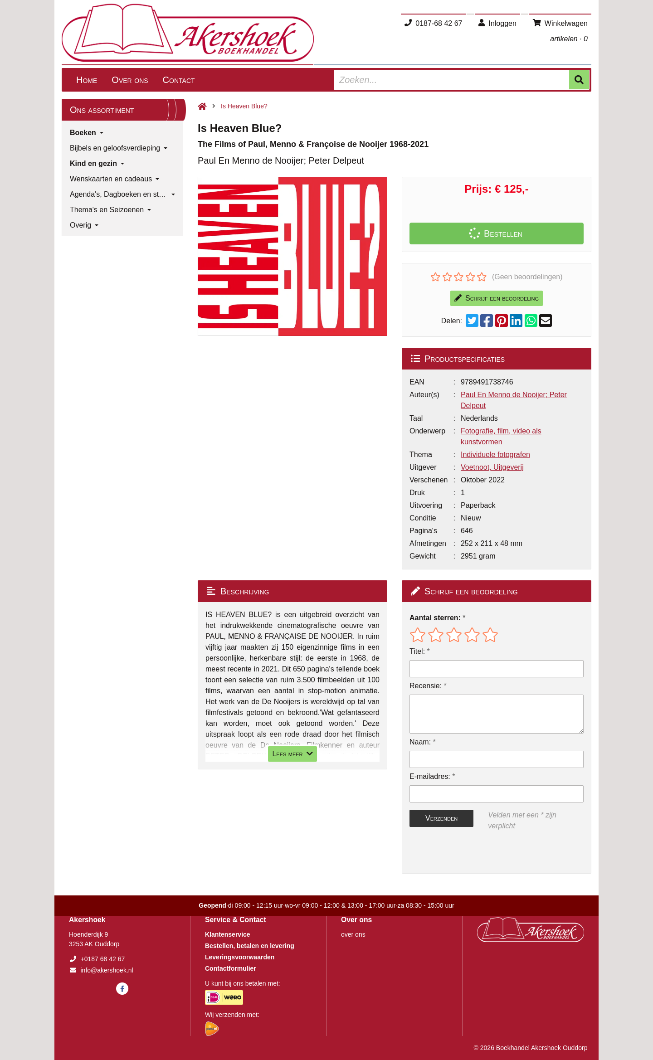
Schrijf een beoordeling (496, 298)
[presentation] (467, 852)
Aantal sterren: (435, 618)
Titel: (417, 651)
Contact (179, 80)
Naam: (420, 742)
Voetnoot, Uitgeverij (492, 467)
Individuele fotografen (495, 454)
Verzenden (441, 818)
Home (86, 80)
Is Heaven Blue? (244, 106)
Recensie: (425, 686)
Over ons (130, 80)
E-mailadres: (429, 776)
